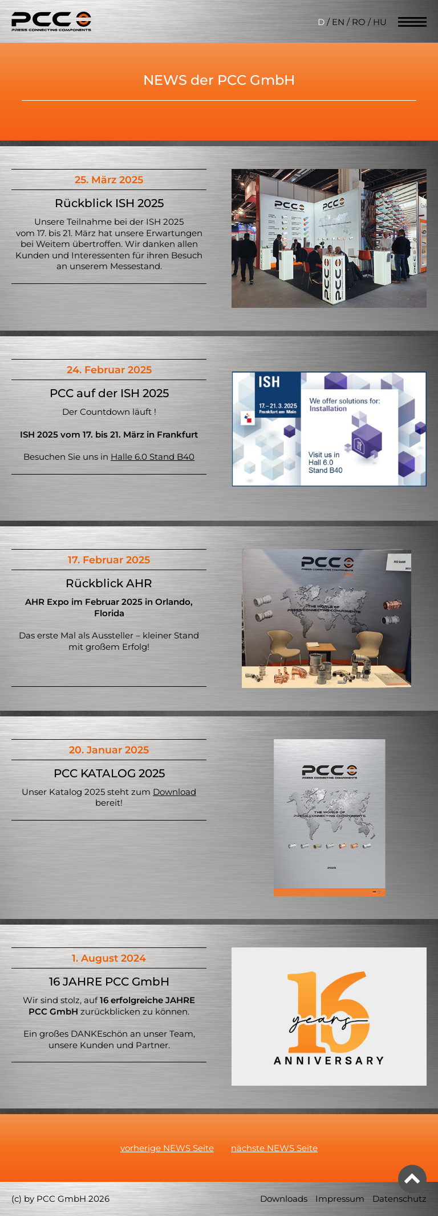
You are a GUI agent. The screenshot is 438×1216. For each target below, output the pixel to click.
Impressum (339, 1198)
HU (380, 22)
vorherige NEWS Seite (167, 1148)
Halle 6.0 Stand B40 (152, 456)
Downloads (283, 1198)
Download (174, 791)
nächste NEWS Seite (274, 1148)
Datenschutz (399, 1198)
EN (338, 22)
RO (359, 22)
